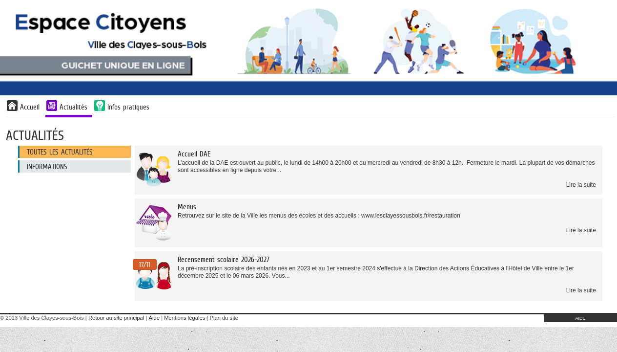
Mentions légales (184, 318)
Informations (47, 166)
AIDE (580, 318)
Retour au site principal (116, 318)
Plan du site (224, 318)
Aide (154, 318)
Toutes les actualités (60, 152)
